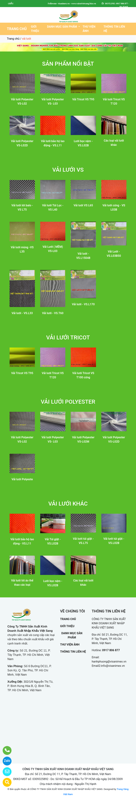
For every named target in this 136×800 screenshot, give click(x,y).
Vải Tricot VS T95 (83, 99)
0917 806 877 (111, 650)
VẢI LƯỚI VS (68, 169)
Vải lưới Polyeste (22, 479)
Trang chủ (13, 38)
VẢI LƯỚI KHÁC (68, 503)
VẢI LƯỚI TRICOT (68, 337)
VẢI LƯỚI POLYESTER (68, 401)
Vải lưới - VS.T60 (52, 313)
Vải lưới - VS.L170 (83, 304)
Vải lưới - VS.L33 (22, 313)
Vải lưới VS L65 (83, 205)
